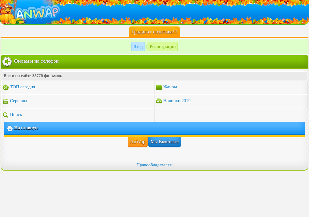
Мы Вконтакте (165, 141)
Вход (138, 46)
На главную (22, 128)
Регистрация (163, 46)
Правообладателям (154, 164)
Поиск (12, 115)
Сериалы (14, 101)
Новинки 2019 (173, 101)
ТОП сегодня (18, 87)
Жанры (166, 87)
